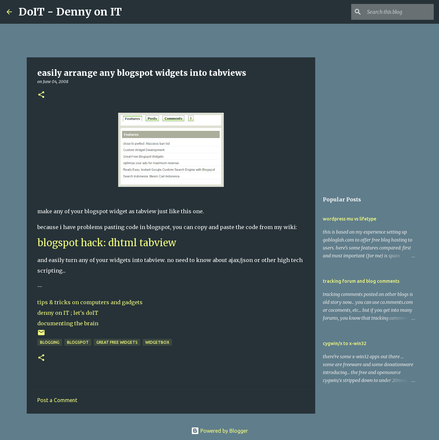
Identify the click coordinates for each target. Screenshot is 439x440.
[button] (41, 95)
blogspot (78, 342)
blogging (49, 342)
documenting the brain (67, 323)
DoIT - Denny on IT (70, 11)
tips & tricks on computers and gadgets (90, 302)
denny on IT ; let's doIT (67, 312)
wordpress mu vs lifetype (349, 218)
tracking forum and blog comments (361, 281)
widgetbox (157, 342)
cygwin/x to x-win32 (344, 343)
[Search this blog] (399, 12)
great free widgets (117, 342)
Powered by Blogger (219, 431)
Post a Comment (57, 400)
